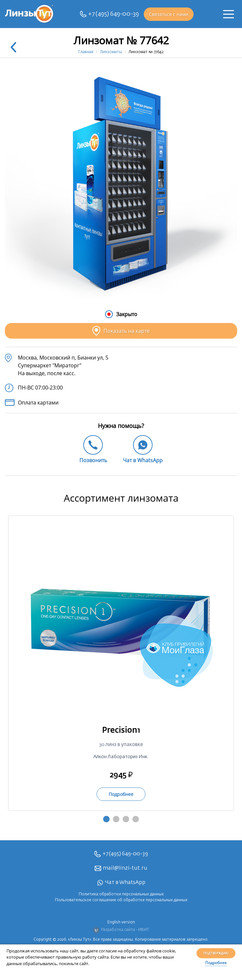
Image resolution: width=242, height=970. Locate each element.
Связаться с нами (168, 14)
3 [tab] (126, 819)
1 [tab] (106, 819)
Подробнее (216, 962)
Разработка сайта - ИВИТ (121, 930)
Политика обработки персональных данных (121, 894)
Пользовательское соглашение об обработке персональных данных (121, 900)
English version (121, 922)
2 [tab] (116, 819)
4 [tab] (135, 819)
